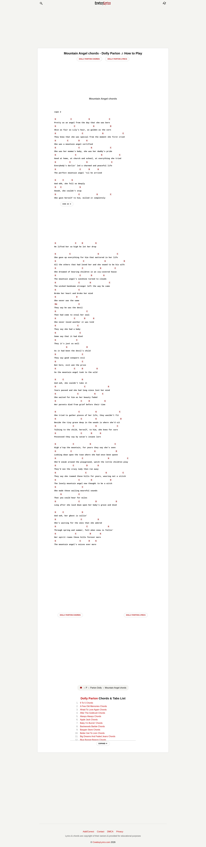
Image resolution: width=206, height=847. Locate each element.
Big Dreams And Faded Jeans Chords (97, 736)
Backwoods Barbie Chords (92, 726)
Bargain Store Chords (90, 730)
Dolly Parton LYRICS (136, 615)
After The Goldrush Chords (92, 713)
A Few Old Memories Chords (93, 706)
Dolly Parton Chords (89, 59)
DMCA (110, 831)
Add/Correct (88, 831)
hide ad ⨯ (67, 204)
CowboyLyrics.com (101, 842)
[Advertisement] (103, 26)
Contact (100, 831)
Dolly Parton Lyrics (117, 59)
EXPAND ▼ (103, 743)
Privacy (119, 831)
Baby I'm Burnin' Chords (91, 723)
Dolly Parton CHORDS (70, 615)
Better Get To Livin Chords (92, 733)
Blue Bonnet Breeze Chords (93, 740)
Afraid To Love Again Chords (93, 710)
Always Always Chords (90, 716)
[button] (41, 3)
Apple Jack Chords (89, 720)
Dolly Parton (89, 698)
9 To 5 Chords (86, 703)
